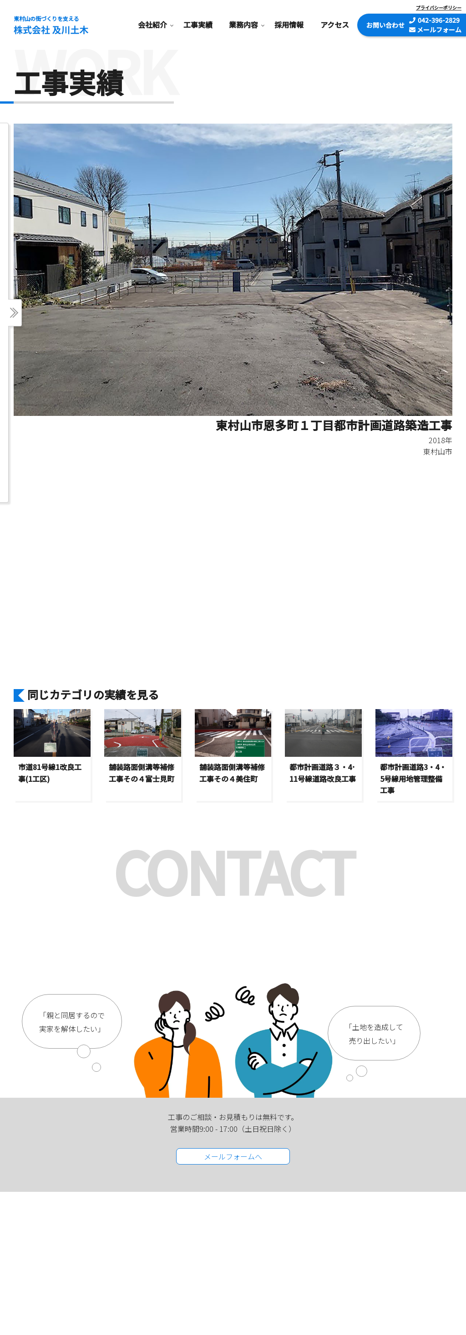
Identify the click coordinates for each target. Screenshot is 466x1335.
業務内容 (243, 24)
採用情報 (289, 24)
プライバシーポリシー (438, 7)
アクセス (334, 24)
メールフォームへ (233, 1156)
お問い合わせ (385, 25)
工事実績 (198, 24)
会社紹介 (152, 24)
